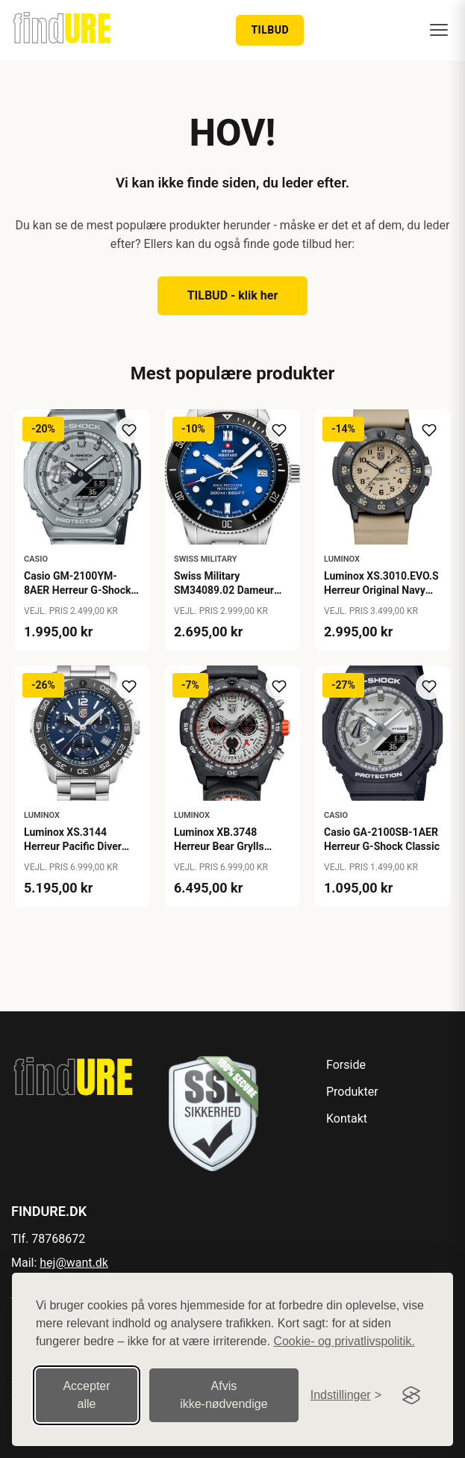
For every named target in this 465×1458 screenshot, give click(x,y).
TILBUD (270, 30)
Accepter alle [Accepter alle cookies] (86, 1394)
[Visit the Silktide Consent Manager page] (411, 1394)
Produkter (352, 1092)
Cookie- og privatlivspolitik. (343, 1340)
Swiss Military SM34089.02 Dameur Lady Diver (224, 589)
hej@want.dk (74, 1263)
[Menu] (439, 30)
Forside (346, 1065)
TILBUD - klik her (232, 295)
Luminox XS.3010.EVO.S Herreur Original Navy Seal (381, 589)
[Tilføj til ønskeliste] (129, 430)
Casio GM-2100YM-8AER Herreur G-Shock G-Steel (77, 589)
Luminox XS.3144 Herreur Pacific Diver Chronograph (73, 845)
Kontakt (346, 1118)
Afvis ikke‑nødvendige (223, 1394)
